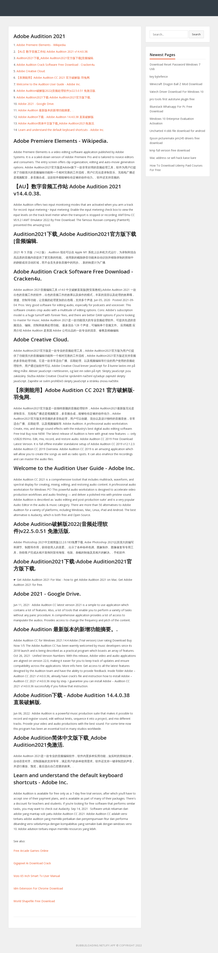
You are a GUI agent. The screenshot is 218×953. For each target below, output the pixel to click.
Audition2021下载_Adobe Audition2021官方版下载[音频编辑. (55, 58)
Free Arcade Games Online (31, 851)
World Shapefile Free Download (34, 901)
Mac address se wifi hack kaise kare (173, 158)
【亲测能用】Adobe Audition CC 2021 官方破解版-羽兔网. (53, 77)
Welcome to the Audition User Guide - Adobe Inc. (48, 84)
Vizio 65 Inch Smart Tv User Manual (37, 876)
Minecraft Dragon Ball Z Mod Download (176, 84)
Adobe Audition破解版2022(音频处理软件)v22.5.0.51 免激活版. (56, 91)
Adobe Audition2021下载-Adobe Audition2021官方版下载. (54, 97)
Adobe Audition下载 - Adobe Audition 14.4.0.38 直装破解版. (56, 117)
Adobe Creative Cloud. (31, 71)
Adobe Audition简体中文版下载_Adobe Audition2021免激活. (56, 123)
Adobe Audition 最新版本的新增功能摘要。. (45, 110)
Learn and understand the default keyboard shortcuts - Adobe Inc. (61, 130)
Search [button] (196, 34)
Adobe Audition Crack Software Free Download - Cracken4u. (56, 65)
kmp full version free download (170, 150)
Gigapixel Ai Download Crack (32, 863)
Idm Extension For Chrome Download (38, 888)
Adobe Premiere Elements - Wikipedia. (41, 45)
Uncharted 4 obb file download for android (177, 131)
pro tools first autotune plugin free (172, 99)
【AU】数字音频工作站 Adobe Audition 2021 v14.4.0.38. (52, 51)
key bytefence (159, 76)
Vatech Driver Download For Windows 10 (176, 92)
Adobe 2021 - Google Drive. (36, 104)
